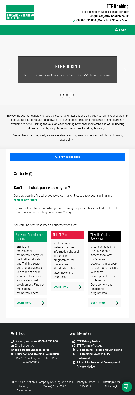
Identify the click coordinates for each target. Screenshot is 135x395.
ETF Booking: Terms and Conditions (99, 349)
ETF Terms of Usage (89, 345)
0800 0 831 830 (48, 341)
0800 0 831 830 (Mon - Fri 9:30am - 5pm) (100, 20)
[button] (63, 95)
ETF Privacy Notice (88, 341)
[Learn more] (30, 302)
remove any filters (25, 199)
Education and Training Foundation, (37, 354)
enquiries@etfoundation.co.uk (109, 16)
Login (120, 30)
